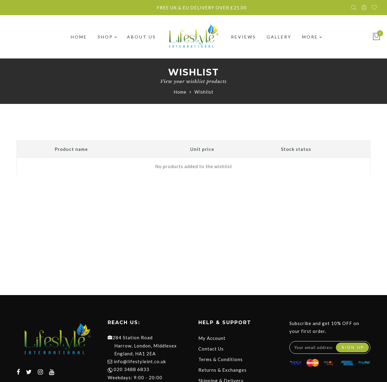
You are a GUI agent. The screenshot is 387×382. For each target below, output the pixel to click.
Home (79, 36)
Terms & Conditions (220, 359)
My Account (212, 338)
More (311, 36)
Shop (107, 36)
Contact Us (211, 348)
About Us (141, 36)
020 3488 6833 (128, 369)
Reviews (243, 36)
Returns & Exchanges (222, 370)
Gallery (279, 36)
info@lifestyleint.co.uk (140, 361)
